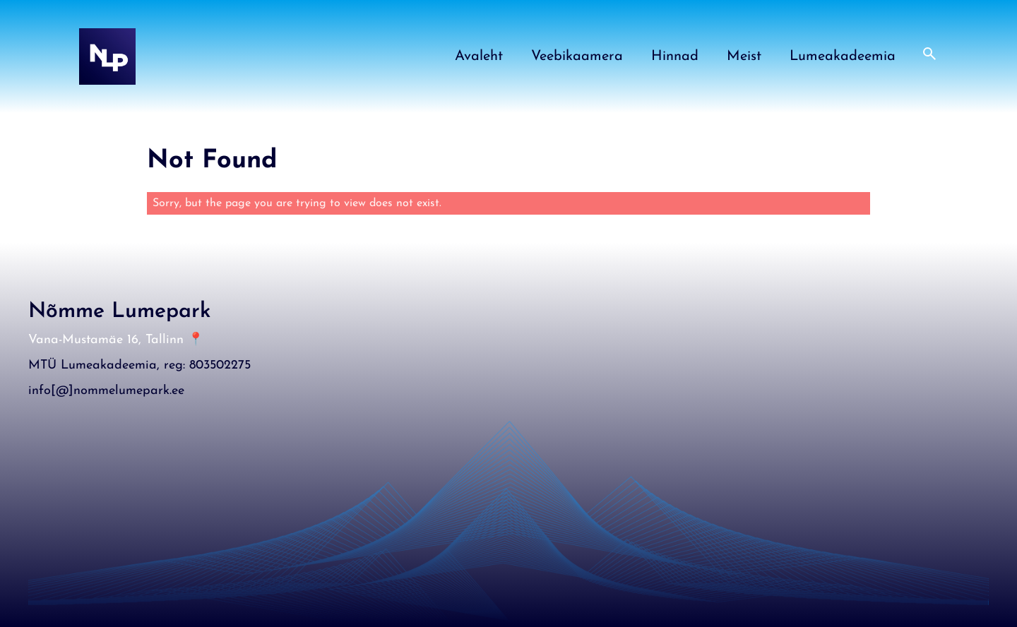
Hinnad (674, 56)
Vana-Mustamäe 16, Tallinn (106, 340)
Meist (744, 56)
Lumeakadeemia (843, 56)
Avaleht (479, 56)
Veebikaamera (577, 56)
